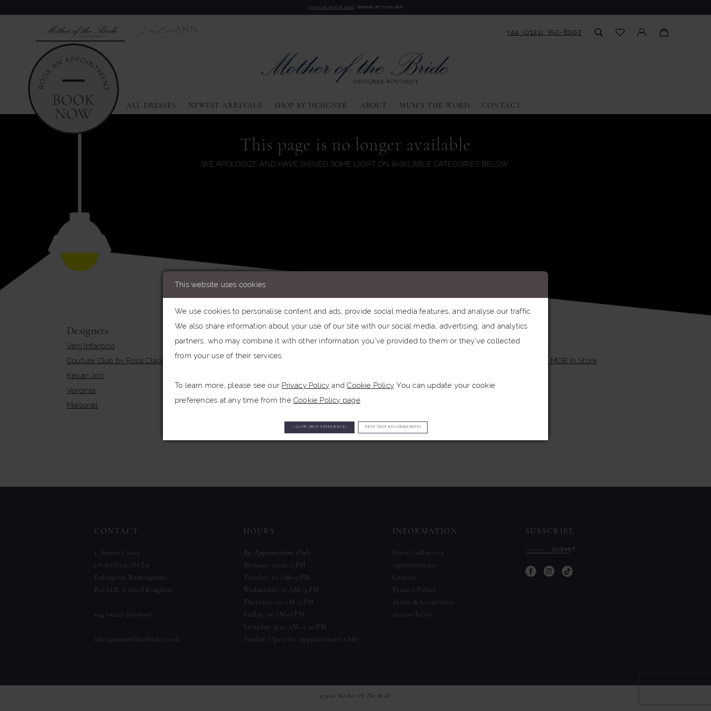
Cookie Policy (370, 380)
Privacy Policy (305, 380)
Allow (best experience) (283, 426)
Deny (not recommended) (431, 426)
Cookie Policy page (326, 395)
